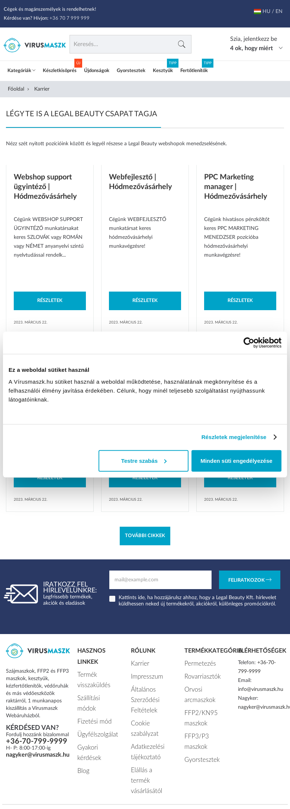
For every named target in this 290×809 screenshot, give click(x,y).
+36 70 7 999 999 (69, 18)
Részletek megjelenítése (234, 437)
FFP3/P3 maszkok (205, 726)
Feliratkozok (249, 580)
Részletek (49, 300)
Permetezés (197, 662)
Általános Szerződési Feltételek (143, 694)
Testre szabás (144, 460)
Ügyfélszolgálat (94, 717)
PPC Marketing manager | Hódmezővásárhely (235, 186)
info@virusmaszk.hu (260, 689)
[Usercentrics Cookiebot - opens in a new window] (248, 342)
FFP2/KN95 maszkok (198, 711)
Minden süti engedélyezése (236, 460)
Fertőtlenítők (194, 70)
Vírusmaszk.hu (121, 781)
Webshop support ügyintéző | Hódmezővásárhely (45, 186)
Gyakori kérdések (96, 728)
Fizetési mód (91, 705)
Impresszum (144, 674)
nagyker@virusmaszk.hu (38, 755)
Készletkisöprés (60, 70)
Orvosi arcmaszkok (197, 690)
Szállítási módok (95, 694)
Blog (82, 740)
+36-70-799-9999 (36, 741)
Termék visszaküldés (91, 678)
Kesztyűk (163, 70)
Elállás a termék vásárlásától (148, 751)
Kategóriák (21, 70)
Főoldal (16, 89)
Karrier (138, 662)
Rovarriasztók (199, 674)
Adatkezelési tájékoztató (145, 731)
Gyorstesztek (131, 70)
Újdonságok (96, 70)
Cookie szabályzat (151, 715)
